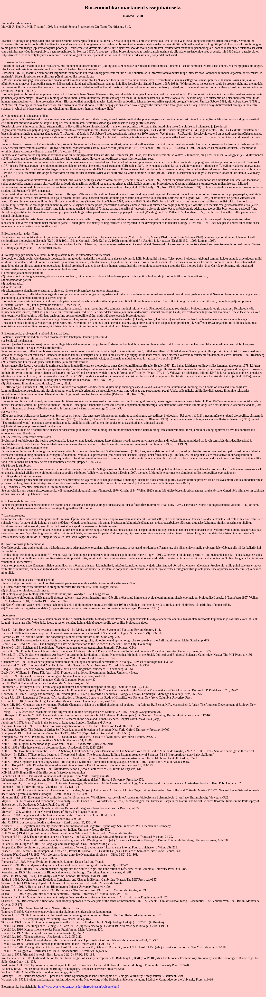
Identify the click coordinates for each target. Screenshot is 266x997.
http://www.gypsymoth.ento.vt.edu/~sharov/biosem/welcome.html (78, 986)
